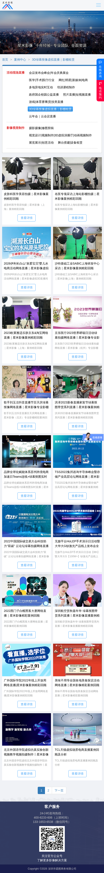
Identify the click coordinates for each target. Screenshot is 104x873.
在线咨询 (100, 69)
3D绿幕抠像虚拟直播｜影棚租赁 (53, 59)
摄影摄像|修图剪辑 (41, 128)
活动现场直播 (16, 72)
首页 (5, 59)
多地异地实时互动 (41, 87)
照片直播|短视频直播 (77, 94)
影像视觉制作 (16, 127)
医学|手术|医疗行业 (41, 80)
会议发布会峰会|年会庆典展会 (49, 72)
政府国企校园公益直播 (44, 94)
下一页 (59, 790)
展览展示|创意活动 (41, 142)
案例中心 (20, 59)
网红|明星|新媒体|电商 (73, 80)
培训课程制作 (66, 87)
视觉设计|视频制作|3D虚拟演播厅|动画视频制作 (60, 135)
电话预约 (100, 90)
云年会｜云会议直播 (42, 116)
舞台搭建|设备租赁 (70, 142)
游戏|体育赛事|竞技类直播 (46, 101)
